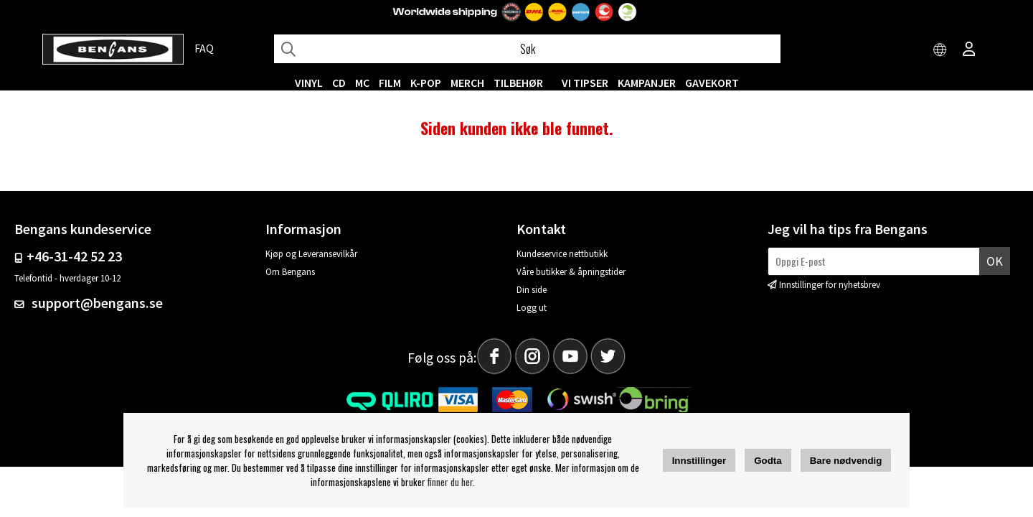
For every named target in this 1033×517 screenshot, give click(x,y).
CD (339, 82)
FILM (390, 82)
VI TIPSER (585, 82)
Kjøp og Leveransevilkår (311, 254)
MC (362, 82)
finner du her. (451, 482)
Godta (768, 460)
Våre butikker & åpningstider (571, 272)
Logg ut (531, 308)
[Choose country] (940, 50)
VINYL (309, 82)
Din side (531, 290)
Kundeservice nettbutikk (562, 254)
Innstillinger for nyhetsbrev (829, 285)
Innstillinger (699, 460)
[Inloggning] (969, 50)
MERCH (467, 82)
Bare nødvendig (846, 460)
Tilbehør (518, 82)
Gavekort (712, 82)
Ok (994, 261)
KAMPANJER (647, 82)
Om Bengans (290, 272)
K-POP (425, 82)
